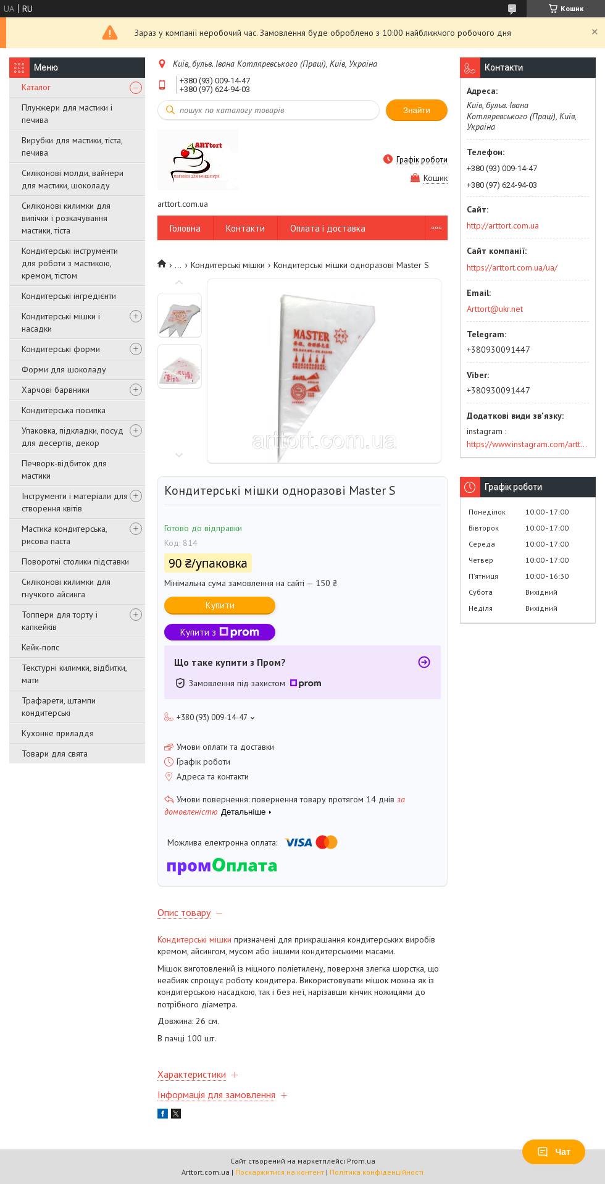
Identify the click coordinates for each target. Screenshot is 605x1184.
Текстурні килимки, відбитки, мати (74, 674)
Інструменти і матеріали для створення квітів (75, 502)
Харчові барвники (56, 389)
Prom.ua (361, 1160)
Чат (553, 1151)
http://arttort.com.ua (503, 225)
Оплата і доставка (327, 228)
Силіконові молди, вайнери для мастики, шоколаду (72, 179)
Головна (185, 228)
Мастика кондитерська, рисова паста (64, 535)
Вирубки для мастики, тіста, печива (72, 146)
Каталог (36, 87)
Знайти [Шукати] (416, 110)
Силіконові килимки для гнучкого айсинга (66, 588)
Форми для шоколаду (64, 369)
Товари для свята (55, 753)
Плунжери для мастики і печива (67, 113)
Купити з (219, 632)
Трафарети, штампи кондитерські (59, 706)
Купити (220, 605)
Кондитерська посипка (64, 410)
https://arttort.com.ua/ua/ (512, 267)
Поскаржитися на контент (279, 1172)
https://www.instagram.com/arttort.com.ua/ (528, 444)
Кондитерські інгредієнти (69, 295)
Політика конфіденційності (377, 1172)
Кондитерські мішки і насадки (61, 322)
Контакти (245, 228)
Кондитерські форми (61, 349)
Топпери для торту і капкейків (60, 620)
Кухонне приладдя (58, 733)
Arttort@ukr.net (495, 308)
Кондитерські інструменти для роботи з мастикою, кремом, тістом (70, 263)
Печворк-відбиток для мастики (64, 469)
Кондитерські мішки (228, 265)
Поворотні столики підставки (75, 561)
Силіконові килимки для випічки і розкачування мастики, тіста (66, 218)
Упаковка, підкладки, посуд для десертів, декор (72, 436)
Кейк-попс (40, 647)
